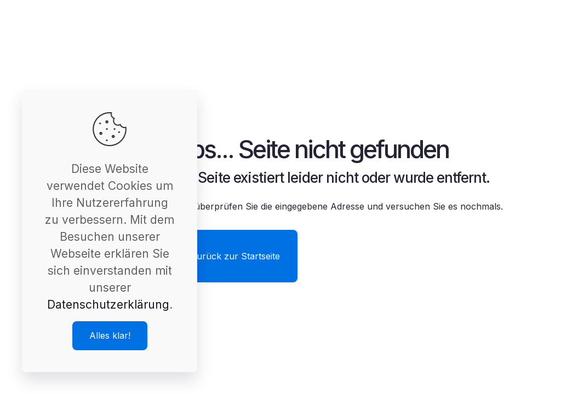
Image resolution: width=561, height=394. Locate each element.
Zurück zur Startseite (235, 256)
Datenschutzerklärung (108, 304)
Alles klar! (109, 335)
